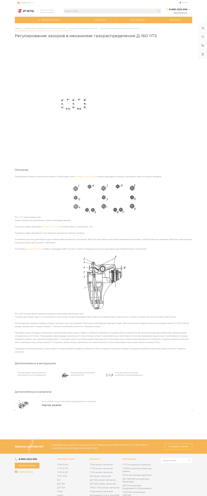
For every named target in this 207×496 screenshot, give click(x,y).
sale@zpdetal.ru (27, 3)
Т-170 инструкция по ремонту (137, 464)
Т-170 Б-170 (62, 468)
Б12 (58, 480)
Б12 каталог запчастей (100, 476)
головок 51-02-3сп (50, 227)
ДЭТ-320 (61, 487)
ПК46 (59, 491)
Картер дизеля (51, 405)
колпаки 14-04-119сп (85, 176)
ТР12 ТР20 (62, 476)
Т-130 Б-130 (62, 472)
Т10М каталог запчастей (101, 464)
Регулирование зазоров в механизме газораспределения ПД (129, 375)
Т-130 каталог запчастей (101, 472)
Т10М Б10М (62, 464)
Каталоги (95, 459)
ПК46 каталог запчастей (101, 491)
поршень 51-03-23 (34, 249)
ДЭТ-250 (61, 484)
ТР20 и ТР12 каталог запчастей (104, 487)
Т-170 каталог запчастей (101, 468)
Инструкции (129, 459)
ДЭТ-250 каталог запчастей (103, 480)
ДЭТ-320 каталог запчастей (103, 484)
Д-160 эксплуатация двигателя (137, 475)
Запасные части (66, 459)
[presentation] (14, 410)
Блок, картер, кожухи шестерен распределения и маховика (69, 401)
